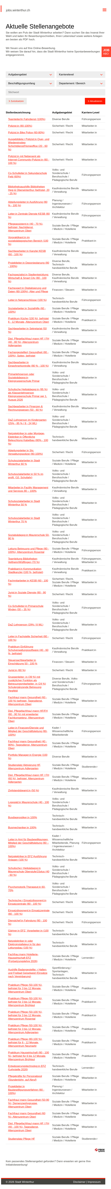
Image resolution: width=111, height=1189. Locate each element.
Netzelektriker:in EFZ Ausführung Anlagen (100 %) (27, 858)
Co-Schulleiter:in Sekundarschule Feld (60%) (27, 175)
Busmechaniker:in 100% (22, 827)
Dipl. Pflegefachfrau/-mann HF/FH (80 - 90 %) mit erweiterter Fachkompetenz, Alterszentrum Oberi (28, 716)
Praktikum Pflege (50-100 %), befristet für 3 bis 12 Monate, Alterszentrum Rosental (25, 1015)
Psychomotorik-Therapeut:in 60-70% (26, 888)
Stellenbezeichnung (18, 112)
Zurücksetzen (17, 101)
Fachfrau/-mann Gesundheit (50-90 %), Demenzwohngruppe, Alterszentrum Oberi (28, 1103)
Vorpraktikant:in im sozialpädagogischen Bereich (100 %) (28, 241)
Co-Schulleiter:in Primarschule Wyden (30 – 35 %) (25, 608)
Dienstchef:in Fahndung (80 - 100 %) (27, 922)
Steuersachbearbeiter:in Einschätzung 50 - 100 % (22, 662)
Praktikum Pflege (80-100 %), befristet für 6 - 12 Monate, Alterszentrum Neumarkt (25, 1042)
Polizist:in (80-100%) (20, 125)
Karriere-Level (90, 112)
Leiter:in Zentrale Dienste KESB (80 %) (29, 215)
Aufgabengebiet (62, 112)
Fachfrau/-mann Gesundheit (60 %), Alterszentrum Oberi (26, 1115)
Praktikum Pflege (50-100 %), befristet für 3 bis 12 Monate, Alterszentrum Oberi (25, 988)
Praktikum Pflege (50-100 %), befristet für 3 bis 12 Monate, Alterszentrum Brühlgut (25, 1002)
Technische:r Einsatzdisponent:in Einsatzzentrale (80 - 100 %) (27, 902)
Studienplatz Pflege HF (21, 1138)
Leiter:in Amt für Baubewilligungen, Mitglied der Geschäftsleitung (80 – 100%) (28, 843)
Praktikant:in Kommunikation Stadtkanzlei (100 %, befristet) (25, 570)
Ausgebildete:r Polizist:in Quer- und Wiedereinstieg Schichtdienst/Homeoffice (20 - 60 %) (28, 144)
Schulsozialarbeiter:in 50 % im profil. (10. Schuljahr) (25, 476)
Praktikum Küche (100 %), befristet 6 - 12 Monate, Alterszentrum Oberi (28, 320)
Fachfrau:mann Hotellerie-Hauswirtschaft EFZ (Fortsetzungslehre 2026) (23, 958)
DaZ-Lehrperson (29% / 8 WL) (25, 624)
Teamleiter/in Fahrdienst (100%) (26, 119)
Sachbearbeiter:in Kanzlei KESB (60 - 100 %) (27, 253)
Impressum (94, 1181)
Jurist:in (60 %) (17, 670)
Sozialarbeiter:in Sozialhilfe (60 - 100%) (27, 310)
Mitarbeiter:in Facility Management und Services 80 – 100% (28, 489)
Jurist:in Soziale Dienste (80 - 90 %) (27, 594)
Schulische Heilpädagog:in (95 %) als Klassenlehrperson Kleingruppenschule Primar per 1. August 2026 (27, 394)
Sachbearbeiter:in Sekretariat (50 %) (27, 330)
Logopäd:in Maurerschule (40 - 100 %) (28, 804)
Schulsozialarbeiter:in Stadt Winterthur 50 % (24, 503)
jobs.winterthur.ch (18, 10)
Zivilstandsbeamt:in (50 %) (23, 790)
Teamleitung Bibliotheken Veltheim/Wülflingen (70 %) (24, 560)
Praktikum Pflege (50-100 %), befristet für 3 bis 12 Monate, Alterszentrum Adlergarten (25, 1029)
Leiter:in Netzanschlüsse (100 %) (27, 300)
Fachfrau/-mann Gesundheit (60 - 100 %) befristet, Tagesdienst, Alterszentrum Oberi (27, 701)
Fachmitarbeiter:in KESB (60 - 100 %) (28, 582)
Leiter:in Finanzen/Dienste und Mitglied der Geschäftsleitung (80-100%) (27, 731)
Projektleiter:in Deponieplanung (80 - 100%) (28, 264)
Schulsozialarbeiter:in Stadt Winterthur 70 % (24, 520)
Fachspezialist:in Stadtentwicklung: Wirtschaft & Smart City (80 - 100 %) (28, 278)
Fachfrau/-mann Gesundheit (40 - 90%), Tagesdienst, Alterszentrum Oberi (27, 745)
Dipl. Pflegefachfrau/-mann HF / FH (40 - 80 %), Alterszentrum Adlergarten (28, 342)
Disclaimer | (80, 1181)
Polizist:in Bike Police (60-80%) (26, 132)
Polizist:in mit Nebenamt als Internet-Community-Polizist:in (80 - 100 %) (28, 160)
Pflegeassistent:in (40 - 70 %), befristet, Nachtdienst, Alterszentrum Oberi (25, 227)
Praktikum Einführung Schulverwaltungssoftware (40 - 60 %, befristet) (28, 650)
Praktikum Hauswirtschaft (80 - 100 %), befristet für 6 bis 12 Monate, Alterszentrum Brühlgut (28, 1056)
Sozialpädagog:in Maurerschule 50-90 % (28, 537)
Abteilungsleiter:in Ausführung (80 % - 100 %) (27, 204)
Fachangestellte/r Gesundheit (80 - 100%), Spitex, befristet (28, 354)
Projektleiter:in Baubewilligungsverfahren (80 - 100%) (26, 1090)
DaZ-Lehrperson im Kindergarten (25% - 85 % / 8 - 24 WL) (27, 421)
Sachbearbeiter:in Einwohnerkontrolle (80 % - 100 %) (28, 364)
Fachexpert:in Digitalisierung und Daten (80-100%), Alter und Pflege (28, 290)
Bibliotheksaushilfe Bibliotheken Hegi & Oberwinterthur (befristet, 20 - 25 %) (28, 190)
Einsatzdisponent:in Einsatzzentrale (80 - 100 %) (28, 912)
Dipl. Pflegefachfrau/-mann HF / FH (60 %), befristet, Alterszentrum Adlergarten (28, 778)
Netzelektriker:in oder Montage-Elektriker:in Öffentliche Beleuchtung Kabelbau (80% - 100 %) (28, 438)
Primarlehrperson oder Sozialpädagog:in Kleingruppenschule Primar (24, 377)
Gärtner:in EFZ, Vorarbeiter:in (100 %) (28, 932)
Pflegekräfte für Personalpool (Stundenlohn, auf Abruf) (25, 1078)
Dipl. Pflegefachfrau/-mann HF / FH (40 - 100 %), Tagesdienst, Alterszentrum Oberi (28, 1127)
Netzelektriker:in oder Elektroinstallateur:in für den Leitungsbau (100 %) (24, 944)
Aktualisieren (96, 101)
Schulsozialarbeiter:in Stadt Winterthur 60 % (24, 462)
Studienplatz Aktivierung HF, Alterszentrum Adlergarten (24, 767)
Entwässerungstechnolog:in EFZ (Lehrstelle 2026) (27, 1068)
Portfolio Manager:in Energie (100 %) (27, 756)
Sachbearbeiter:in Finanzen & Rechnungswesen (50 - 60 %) (25, 408)
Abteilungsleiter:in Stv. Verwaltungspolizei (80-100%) (25, 452)
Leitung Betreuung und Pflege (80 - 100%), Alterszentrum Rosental (28, 550)
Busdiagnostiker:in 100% (22, 817)
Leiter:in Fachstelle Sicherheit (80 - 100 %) (28, 638)
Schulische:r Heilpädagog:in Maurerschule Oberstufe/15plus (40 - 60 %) (28, 871)
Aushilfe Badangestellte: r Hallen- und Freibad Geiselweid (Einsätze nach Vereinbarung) (27, 973)
